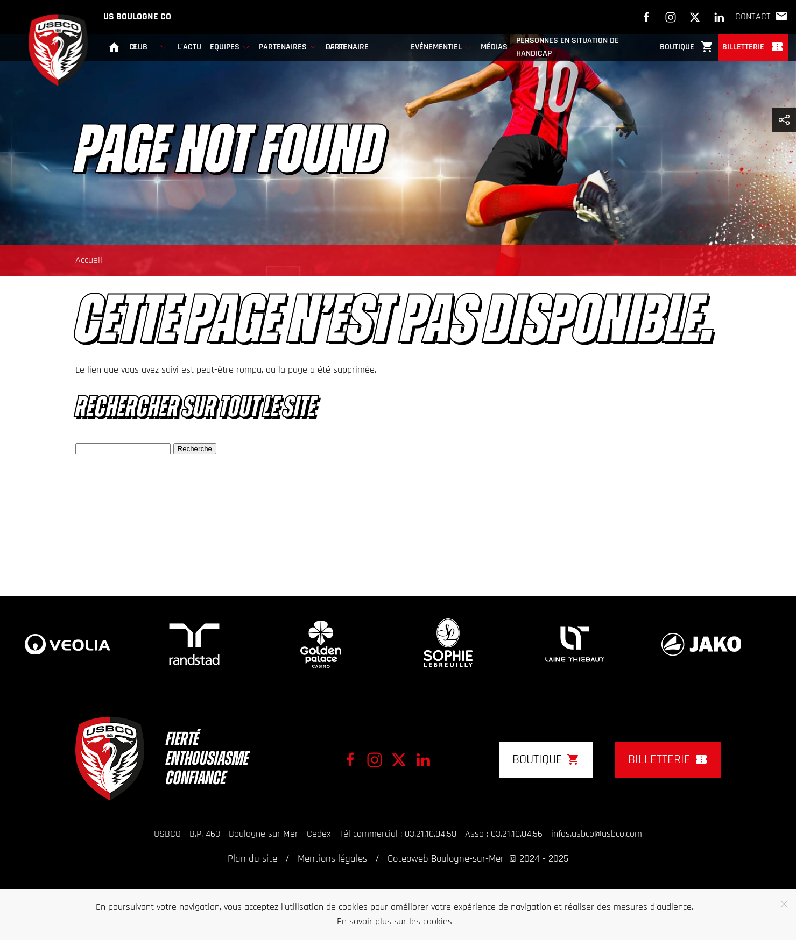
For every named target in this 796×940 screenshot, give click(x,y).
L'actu (189, 47)
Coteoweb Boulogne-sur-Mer (446, 859)
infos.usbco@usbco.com (596, 834)
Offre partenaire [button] (364, 47)
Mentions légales (332, 859)
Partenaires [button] (288, 47)
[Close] (784, 904)
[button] (784, 120)
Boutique (687, 46)
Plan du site (252, 859)
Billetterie (753, 46)
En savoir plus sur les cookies (394, 922)
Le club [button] (149, 47)
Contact (761, 17)
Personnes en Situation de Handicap (567, 47)
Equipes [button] (230, 47)
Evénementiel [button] (441, 47)
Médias (494, 47)
